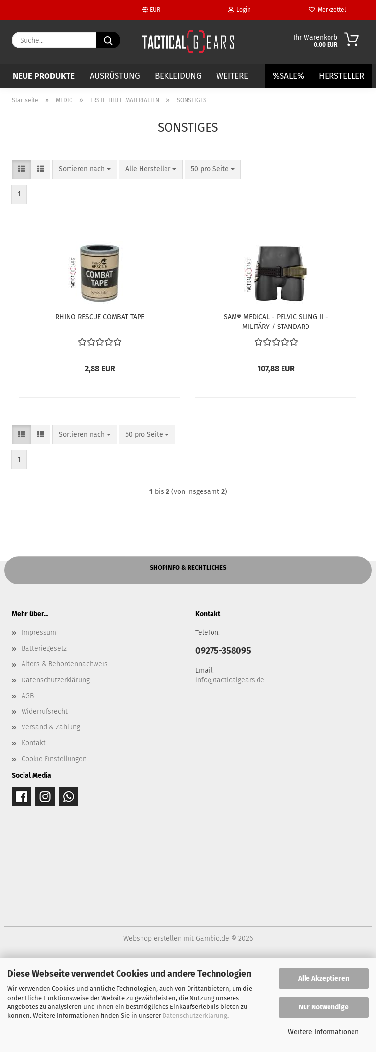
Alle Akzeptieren (323, 978)
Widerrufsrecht (45, 798)
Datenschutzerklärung (195, 1015)
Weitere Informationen (323, 1032)
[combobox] (84, 255)
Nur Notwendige (324, 1007)
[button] (21, 255)
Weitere (232, 76)
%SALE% (288, 76)
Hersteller (341, 76)
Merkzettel (327, 9)
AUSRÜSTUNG (115, 76)
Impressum (39, 719)
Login (239, 9)
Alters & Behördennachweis (65, 751)
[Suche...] (108, 40)
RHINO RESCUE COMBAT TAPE (99, 403)
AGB (28, 782)
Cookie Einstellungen (54, 845)
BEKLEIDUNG (178, 76)
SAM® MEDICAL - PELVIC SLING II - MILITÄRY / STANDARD (276, 407)
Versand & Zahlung (51, 813)
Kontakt (34, 829)
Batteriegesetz (44, 734)
